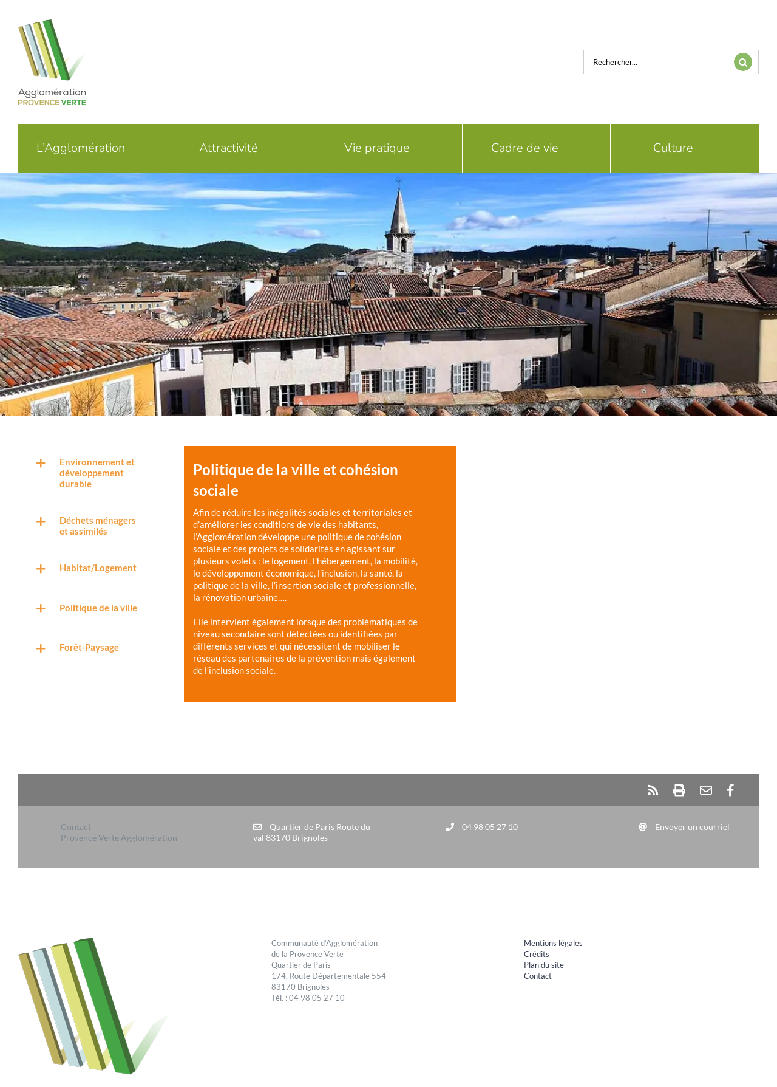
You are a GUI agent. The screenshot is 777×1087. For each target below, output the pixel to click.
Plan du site (544, 965)
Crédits (536, 954)
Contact (538, 976)
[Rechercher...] (655, 62)
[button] (86, 472)
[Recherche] (743, 62)
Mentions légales (553, 943)
